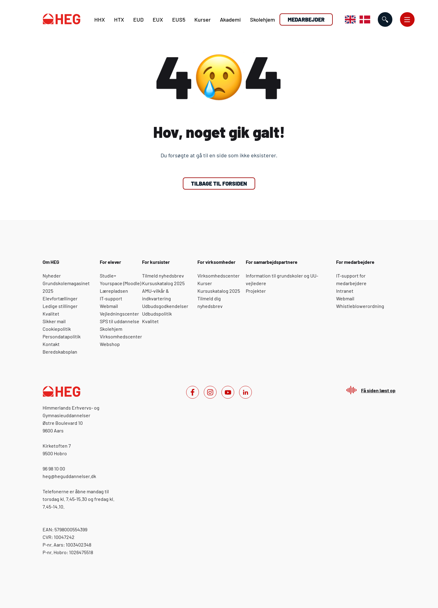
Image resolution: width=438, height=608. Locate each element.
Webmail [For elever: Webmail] (109, 306)
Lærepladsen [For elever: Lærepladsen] (114, 291)
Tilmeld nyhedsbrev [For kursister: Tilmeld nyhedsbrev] (163, 275)
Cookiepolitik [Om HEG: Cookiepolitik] (57, 329)
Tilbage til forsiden (219, 183)
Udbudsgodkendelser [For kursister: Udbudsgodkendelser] (165, 306)
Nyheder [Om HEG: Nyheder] (52, 275)
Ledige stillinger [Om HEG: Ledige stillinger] (60, 306)
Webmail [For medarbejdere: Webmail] (345, 298)
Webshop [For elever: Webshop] (110, 344)
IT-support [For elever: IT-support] (111, 298)
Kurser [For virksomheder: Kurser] (204, 283)
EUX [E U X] (158, 19)
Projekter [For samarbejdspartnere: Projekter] (256, 291)
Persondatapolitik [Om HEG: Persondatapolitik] (62, 336)
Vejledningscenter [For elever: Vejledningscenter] (119, 313)
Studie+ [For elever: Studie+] (108, 275)
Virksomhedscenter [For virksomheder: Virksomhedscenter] (218, 275)
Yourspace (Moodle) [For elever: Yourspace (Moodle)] (120, 283)
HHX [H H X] (99, 19)
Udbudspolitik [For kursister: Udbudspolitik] (157, 313)
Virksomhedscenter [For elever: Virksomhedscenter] (121, 336)
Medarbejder (306, 19)
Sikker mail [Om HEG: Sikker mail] (54, 321)
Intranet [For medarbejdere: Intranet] (344, 291)
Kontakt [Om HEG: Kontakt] (51, 344)
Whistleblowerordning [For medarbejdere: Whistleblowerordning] (360, 306)
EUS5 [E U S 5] (178, 19)
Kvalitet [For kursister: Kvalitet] (150, 321)
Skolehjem (262, 19)
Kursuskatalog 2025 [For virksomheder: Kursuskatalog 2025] (218, 291)
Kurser (202, 19)
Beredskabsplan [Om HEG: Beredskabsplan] (60, 352)
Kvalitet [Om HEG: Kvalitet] (51, 313)
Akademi (230, 19)
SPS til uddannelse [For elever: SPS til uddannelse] (119, 321)
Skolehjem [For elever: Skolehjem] (111, 329)
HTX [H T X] (119, 19)
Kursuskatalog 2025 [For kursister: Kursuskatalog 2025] (163, 283)
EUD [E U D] (138, 19)
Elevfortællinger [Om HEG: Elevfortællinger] (60, 298)
